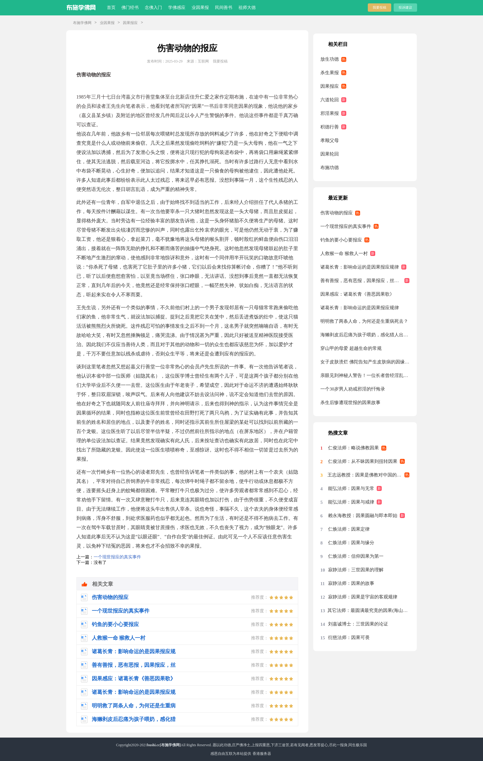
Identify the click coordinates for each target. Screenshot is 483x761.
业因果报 (200, 7)
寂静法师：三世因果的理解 (356, 569)
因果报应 (130, 23)
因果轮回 (329, 154)
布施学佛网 (82, 23)
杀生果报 (329, 72)
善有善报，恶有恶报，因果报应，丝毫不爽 (364, 280)
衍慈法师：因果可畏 (349, 637)
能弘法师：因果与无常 (351, 488)
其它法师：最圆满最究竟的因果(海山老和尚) (368, 610)
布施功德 (329, 167)
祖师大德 (247, 7)
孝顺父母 (329, 140)
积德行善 (329, 126)
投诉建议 (405, 7)
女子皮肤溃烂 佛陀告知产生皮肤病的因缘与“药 (364, 361)
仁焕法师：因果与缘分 (351, 542)
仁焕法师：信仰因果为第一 (356, 556)
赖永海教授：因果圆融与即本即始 (362, 515)
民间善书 (223, 7)
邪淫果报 (329, 113)
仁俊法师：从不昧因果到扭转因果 (362, 461)
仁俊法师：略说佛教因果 (353, 447)
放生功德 (329, 59)
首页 (111, 7)
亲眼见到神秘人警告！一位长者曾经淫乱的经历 (364, 375)
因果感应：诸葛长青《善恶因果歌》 (357, 294)
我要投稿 (379, 7)
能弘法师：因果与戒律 (351, 502)
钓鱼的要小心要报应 (341, 239)
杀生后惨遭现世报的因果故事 (350, 402)
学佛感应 (176, 7)
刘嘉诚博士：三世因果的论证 (358, 623)
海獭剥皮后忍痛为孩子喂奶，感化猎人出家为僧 (364, 334)
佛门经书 (130, 7)
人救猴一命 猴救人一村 (344, 253)
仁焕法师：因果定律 (349, 529)
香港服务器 (262, 753)
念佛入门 (153, 7)
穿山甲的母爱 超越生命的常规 (351, 348)
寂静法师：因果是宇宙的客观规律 (362, 596)
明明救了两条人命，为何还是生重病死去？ (364, 321)
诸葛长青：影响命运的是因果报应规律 (359, 267)
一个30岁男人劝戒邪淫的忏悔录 (352, 389)
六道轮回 (329, 99)
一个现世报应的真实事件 (117, 557)
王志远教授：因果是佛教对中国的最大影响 (368, 474)
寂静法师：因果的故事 (351, 583)
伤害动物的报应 (336, 212)
